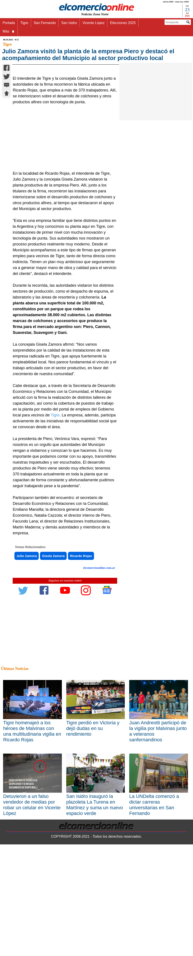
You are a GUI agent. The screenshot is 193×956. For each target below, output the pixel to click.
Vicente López (93, 23)
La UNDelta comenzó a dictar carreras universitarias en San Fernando (154, 875)
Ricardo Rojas (81, 626)
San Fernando (45, 23)
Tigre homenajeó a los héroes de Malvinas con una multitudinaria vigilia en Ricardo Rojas (32, 801)
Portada (9, 23)
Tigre (24, 23)
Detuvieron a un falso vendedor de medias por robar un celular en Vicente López (32, 875)
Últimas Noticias (14, 739)
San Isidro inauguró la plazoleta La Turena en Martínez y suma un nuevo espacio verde (94, 875)
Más (9, 31)
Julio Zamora (26, 626)
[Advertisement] (63, 207)
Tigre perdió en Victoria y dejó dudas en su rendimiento (92, 798)
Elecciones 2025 (123, 23)
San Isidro (69, 23)
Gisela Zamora (53, 626)
